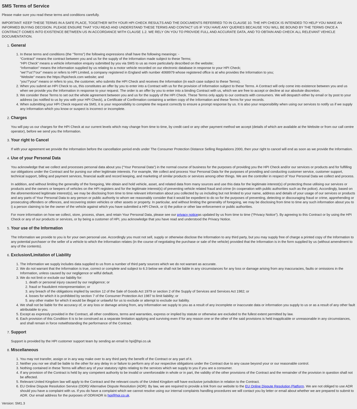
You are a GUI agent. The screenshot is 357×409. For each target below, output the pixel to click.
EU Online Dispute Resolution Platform (274, 386)
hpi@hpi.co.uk (118, 395)
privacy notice (187, 214)
